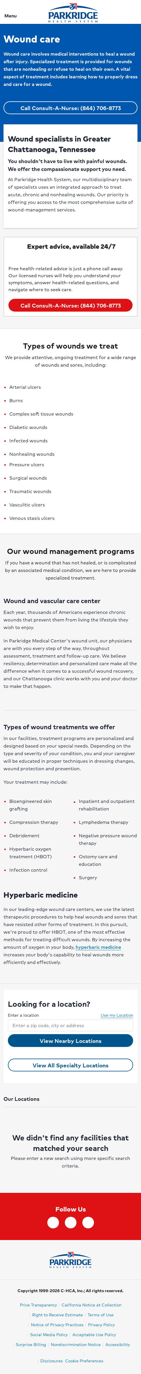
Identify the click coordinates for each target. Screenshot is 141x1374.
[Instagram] (70, 1222)
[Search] (133, 12)
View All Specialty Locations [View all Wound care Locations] (71, 1065)
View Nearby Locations (71, 1040)
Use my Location (114, 1015)
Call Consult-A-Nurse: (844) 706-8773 (70, 108)
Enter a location (23, 1015)
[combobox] (65, 1025)
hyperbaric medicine (98, 947)
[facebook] (53, 1222)
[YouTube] (88, 1222)
